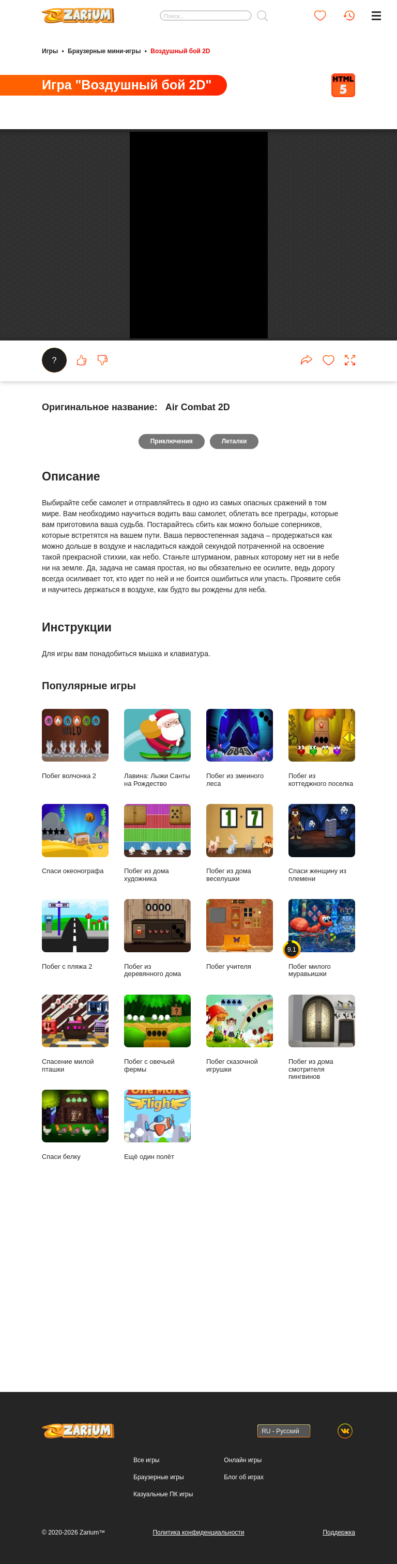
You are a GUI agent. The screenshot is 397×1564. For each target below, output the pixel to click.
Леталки (235, 609)
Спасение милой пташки (75, 1202)
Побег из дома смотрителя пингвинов (321, 1206)
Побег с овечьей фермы (157, 1202)
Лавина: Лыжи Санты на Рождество (157, 916)
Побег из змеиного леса (239, 916)
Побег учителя (239, 1102)
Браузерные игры (158, 1482)
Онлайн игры (243, 1465)
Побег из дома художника (157, 1011)
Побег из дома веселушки (239, 1011)
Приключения (171, 609)
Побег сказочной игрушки (239, 1202)
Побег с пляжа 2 (75, 1102)
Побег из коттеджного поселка (321, 916)
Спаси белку (75, 1293)
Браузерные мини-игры (104, 50)
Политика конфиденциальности (198, 1537)
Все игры (146, 1465)
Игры (50, 50)
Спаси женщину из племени (321, 1011)
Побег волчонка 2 (75, 912)
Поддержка (339, 1537)
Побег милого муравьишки (321, 1106)
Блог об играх (244, 1482)
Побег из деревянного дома (157, 1106)
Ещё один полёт (157, 1293)
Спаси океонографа (75, 1007)
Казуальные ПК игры (163, 1499)
